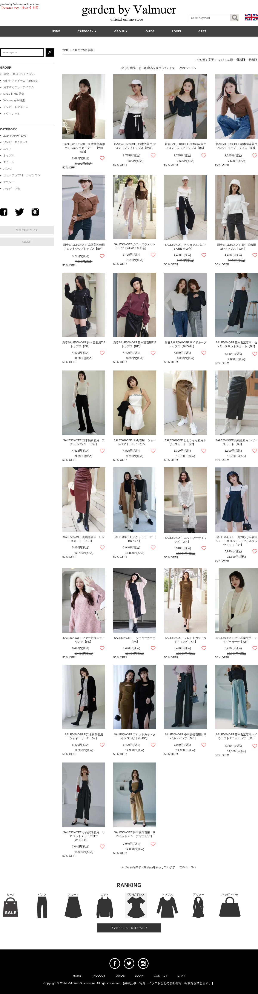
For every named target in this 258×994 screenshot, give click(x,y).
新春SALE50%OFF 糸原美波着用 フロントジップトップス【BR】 (84, 247)
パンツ (7, 168)
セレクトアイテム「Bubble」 (21, 80)
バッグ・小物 (11, 188)
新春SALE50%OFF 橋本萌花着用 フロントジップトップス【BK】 (185, 146)
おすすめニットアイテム (18, 87)
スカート (8, 162)
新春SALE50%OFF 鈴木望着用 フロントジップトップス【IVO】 (135, 146)
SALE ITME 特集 (83, 50)
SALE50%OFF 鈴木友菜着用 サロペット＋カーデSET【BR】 (134, 835)
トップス (8, 155)
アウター (8, 182)
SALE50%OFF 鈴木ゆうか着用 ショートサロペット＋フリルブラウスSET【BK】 (236, 541)
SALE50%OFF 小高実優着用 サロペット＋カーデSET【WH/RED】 (84, 836)
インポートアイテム (15, 107)
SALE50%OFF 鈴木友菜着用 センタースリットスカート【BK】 (236, 345)
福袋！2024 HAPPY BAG (19, 74)
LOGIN (176, 31)
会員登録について (27, 230)
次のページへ (187, 67)
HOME (56, 31)
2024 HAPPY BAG (14, 135)
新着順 (253, 59)
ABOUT (27, 241)
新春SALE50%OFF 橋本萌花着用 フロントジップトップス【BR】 (236, 146)
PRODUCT (98, 975)
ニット (7, 148)
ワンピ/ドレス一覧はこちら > (129, 927)
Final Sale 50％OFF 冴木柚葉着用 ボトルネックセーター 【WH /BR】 (84, 147)
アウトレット (11, 113)
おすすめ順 (226, 59)
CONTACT (160, 975)
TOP (65, 50)
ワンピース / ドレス (15, 142)
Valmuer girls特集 (14, 100)
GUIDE (150, 31)
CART (202, 31)
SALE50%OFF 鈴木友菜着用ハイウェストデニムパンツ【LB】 (236, 737)
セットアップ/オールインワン (21, 175)
